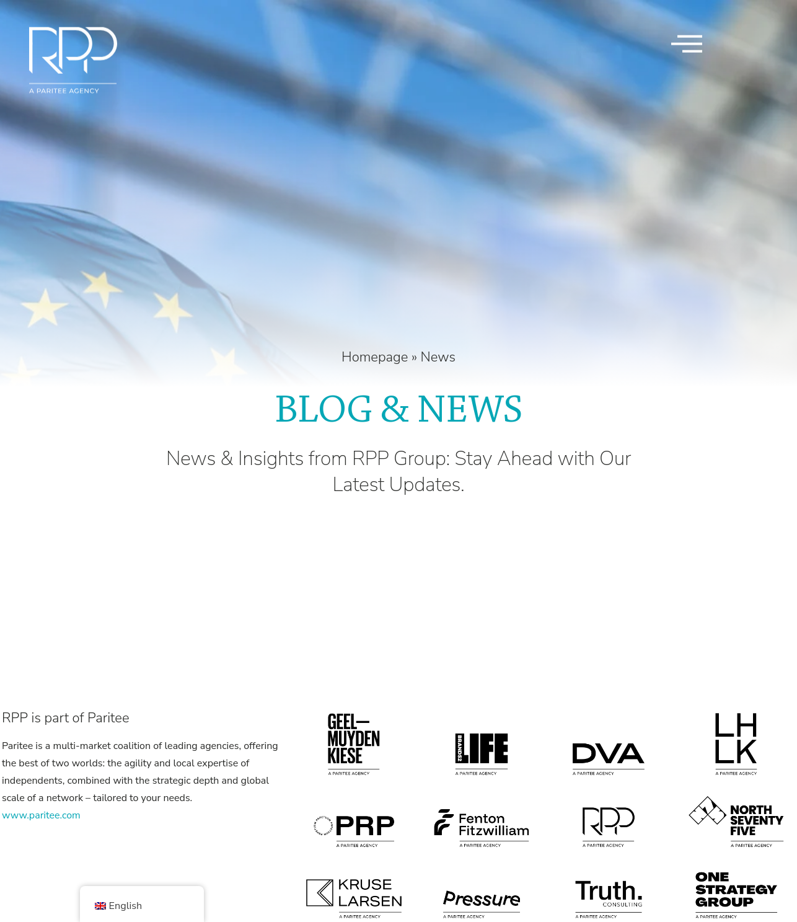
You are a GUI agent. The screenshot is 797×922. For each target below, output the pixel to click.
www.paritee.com (41, 815)
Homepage (374, 357)
